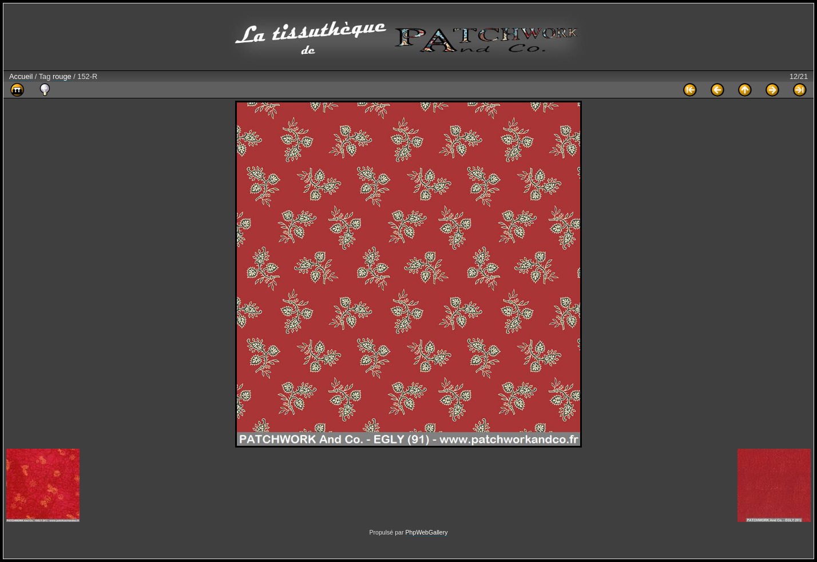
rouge (62, 76)
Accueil (21, 76)
